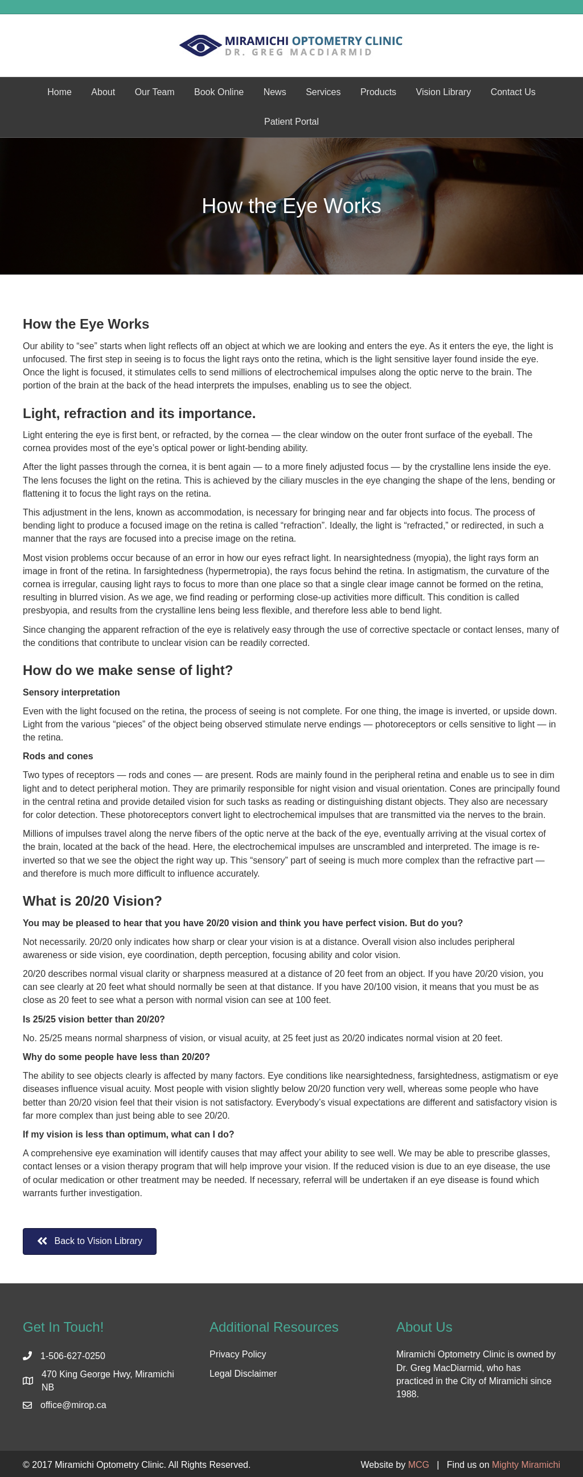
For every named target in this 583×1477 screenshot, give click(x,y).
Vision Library (443, 92)
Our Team (155, 92)
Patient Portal (291, 121)
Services (323, 92)
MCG (418, 1465)
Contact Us (513, 92)
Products (378, 92)
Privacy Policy (238, 1354)
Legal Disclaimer (243, 1373)
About (103, 92)
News (275, 92)
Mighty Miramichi (526, 1465)
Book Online (219, 92)
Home (59, 92)
